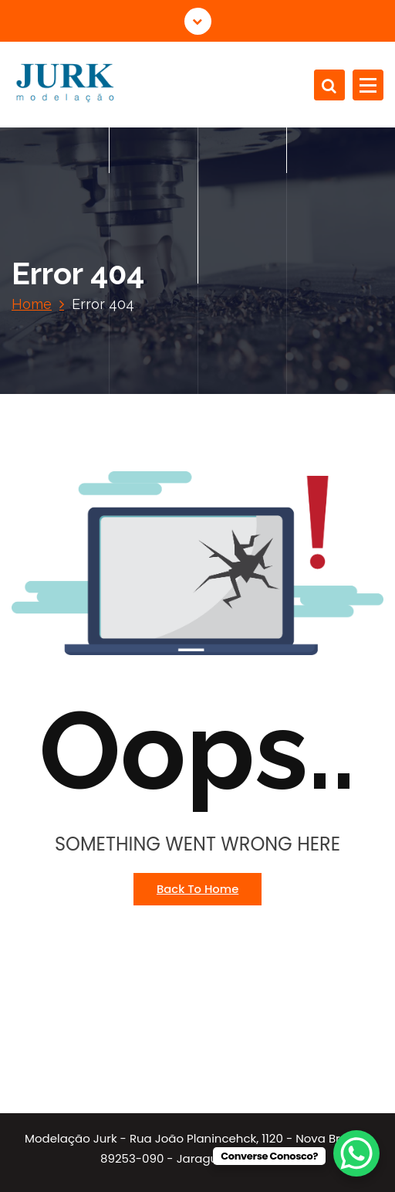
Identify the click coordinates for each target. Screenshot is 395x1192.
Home (32, 304)
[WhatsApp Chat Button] (356, 1153)
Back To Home (197, 889)
